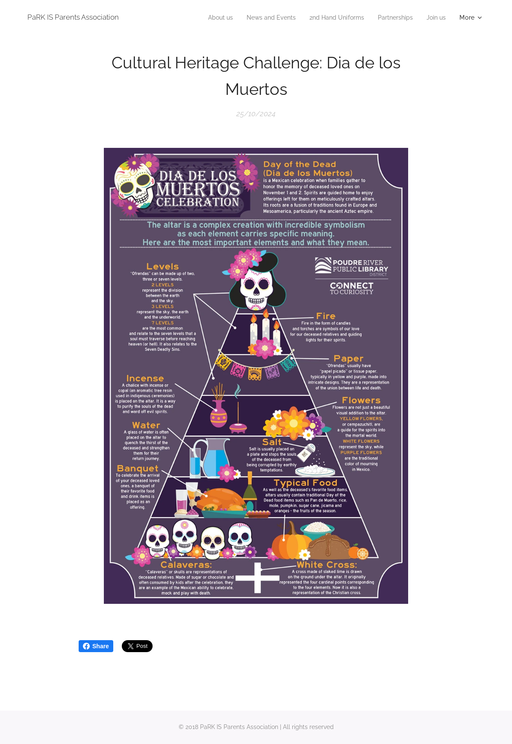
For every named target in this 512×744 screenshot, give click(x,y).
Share (96, 646)
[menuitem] (207, 17)
